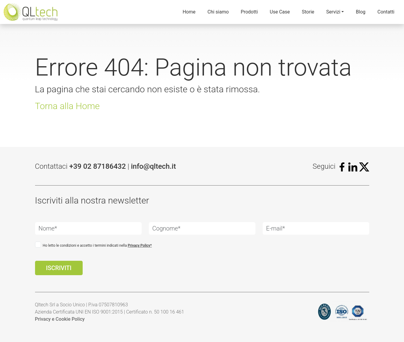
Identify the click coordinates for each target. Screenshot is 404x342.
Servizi (333, 12)
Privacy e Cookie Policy (60, 319)
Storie (308, 12)
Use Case (280, 12)
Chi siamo (218, 12)
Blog (360, 12)
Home (189, 12)
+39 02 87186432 (97, 166)
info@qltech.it (153, 166)
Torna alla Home (67, 106)
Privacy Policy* (140, 245)
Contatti (385, 12)
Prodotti (249, 12)
